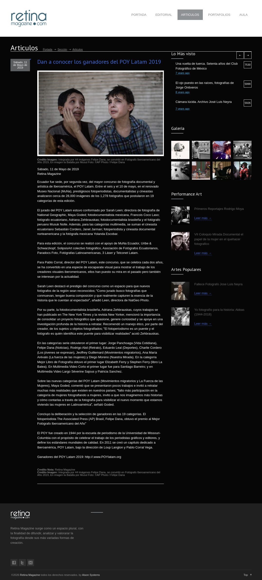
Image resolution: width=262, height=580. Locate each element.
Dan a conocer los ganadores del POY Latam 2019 (99, 61)
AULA (243, 15)
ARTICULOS (190, 15)
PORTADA (139, 15)
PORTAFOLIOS (219, 15)
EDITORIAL (163, 15)
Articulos (78, 49)
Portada (47, 49)
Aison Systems (91, 574)
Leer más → (203, 218)
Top (245, 574)
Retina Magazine (30, 574)
